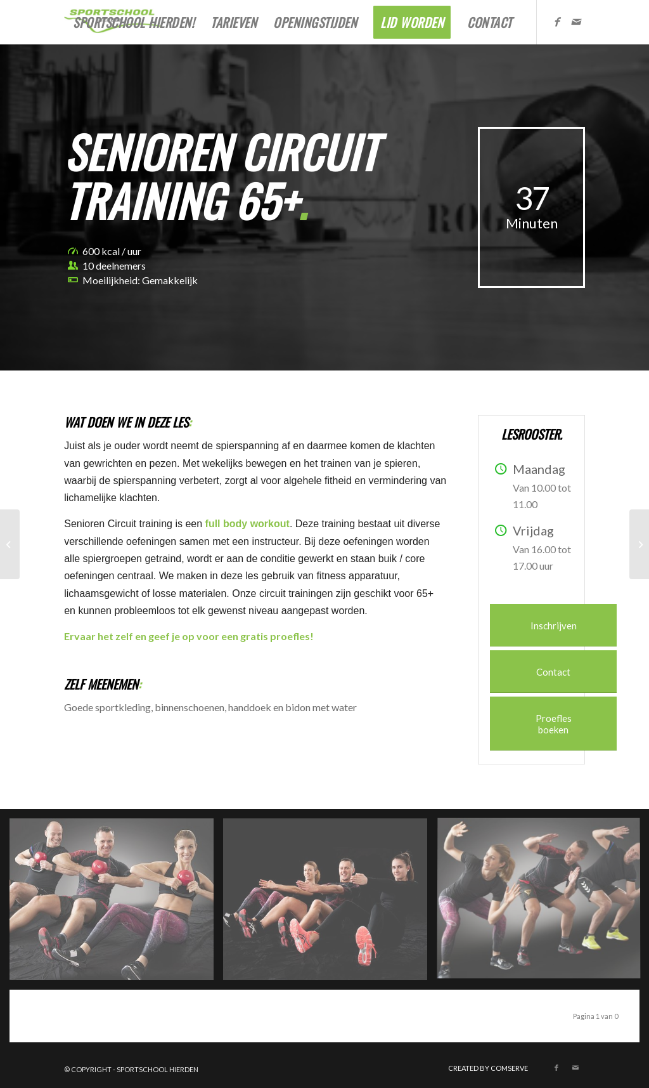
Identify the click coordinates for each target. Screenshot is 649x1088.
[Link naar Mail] (575, 21)
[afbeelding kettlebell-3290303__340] (330, 904)
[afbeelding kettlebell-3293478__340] (116, 904)
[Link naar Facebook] (556, 21)
